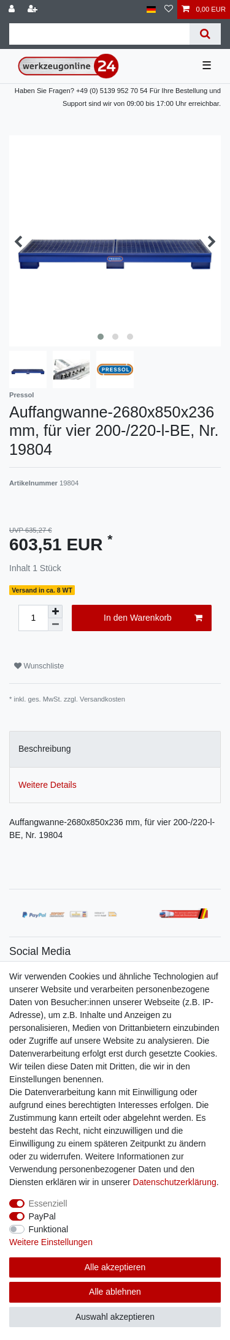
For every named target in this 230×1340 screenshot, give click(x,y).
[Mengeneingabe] (33, 618)
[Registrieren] (33, 9)
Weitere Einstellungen (51, 1242)
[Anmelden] (12, 9)
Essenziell (48, 1203)
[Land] (151, 9)
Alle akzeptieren (115, 1267)
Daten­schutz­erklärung (175, 1182)
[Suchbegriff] (99, 34)
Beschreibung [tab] (44, 749)
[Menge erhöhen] (55, 611)
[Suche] (205, 34)
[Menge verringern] (55, 624)
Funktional (49, 1229)
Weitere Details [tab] (47, 785)
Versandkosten (102, 699)
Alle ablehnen (115, 1292)
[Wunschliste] (168, 9)
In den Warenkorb (153, 618)
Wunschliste (39, 666)
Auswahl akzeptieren (115, 1317)
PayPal (42, 1216)
